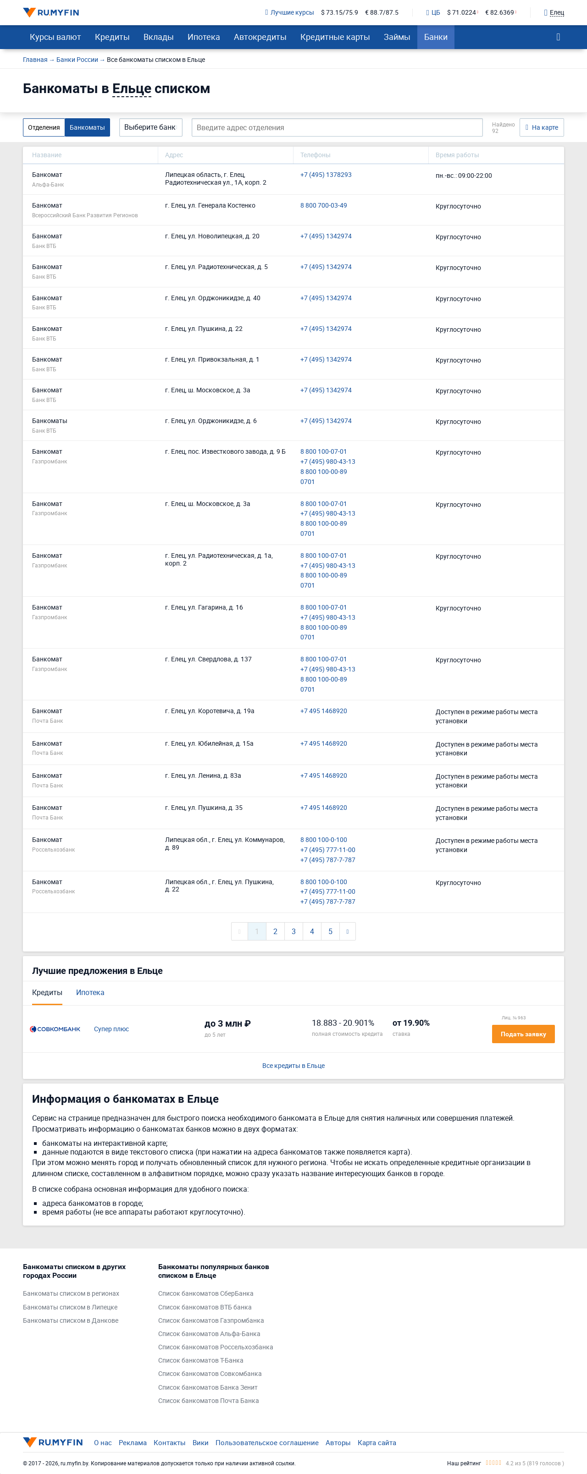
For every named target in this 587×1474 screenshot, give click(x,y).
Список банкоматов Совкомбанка (210, 1374)
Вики (201, 1442)
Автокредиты (260, 36)
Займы (397, 36)
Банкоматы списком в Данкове (70, 1321)
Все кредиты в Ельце (293, 1066)
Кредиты (112, 36)
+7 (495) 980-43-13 (327, 462)
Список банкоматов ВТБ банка (205, 1307)
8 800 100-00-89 (323, 472)
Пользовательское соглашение (267, 1442)
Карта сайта (377, 1442)
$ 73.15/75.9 (339, 12)
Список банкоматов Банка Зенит (208, 1388)
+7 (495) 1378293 (326, 175)
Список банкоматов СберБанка (206, 1294)
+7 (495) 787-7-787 (327, 860)
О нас (103, 1442)
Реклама (133, 1442)
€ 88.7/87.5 (382, 12)
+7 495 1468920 (323, 711)
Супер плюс (111, 1029)
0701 (307, 482)
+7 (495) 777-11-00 (327, 850)
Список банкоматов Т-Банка (201, 1360)
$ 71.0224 (461, 12)
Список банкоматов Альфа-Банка (209, 1334)
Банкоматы (87, 127)
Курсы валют (55, 36)
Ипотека (204, 36)
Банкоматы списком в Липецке (70, 1307)
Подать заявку (523, 1034)
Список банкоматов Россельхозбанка (215, 1347)
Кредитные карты (335, 36)
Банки (436, 36)
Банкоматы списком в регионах (71, 1294)
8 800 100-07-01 (323, 452)
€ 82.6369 (499, 12)
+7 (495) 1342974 (326, 236)
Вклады (159, 36)
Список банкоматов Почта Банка (208, 1401)
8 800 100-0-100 (323, 840)
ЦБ (433, 13)
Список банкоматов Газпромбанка (211, 1321)
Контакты (170, 1442)
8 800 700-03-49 (323, 205)
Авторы (338, 1442)
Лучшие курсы (290, 12)
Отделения (44, 127)
